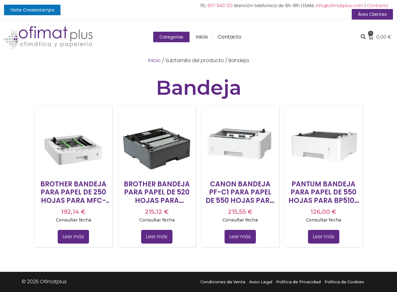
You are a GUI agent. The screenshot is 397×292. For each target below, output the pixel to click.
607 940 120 (220, 5)
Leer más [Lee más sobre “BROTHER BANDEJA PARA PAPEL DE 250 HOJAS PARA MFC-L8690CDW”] (73, 236)
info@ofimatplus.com (340, 5)
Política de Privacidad (298, 282)
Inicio (202, 36)
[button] (32, 10)
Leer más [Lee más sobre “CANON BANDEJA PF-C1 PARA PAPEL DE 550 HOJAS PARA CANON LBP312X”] (240, 236)
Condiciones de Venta (222, 282)
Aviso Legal (260, 282)
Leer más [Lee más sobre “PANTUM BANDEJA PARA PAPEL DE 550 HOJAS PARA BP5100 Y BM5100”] (323, 236)
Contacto (377, 5)
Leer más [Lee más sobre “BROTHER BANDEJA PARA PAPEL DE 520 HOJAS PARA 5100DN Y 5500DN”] (156, 236)
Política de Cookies (344, 282)
